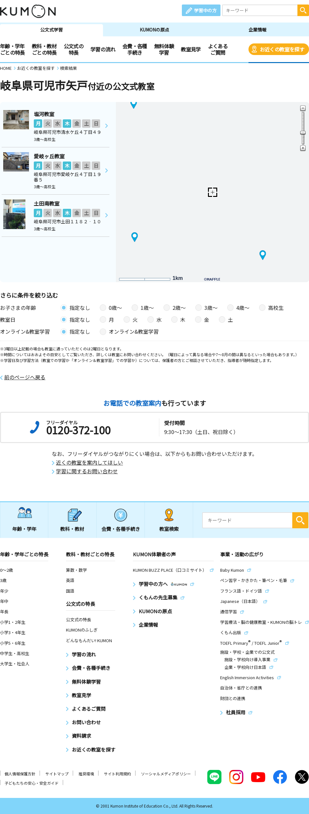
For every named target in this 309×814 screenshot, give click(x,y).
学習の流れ (102, 49)
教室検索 (169, 528)
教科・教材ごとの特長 (44, 49)
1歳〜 (147, 307)
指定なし (80, 307)
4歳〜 (242, 307)
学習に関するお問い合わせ (87, 471)
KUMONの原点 (154, 29)
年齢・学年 (24, 528)
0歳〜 (115, 307)
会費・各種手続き (134, 49)
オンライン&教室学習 (134, 331)
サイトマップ (57, 773)
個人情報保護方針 (20, 773)
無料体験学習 (164, 49)
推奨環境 (86, 773)
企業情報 (257, 29)
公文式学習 (51, 29)
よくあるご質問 (218, 49)
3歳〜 (211, 307)
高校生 (276, 307)
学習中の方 (205, 10)
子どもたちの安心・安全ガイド (32, 783)
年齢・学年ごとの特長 (12, 49)
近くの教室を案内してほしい (89, 462)
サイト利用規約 (117, 773)
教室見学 (191, 49)
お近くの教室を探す (282, 49)
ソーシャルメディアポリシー (166, 773)
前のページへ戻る (24, 377)
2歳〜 (179, 307)
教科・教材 (72, 528)
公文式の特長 (73, 49)
